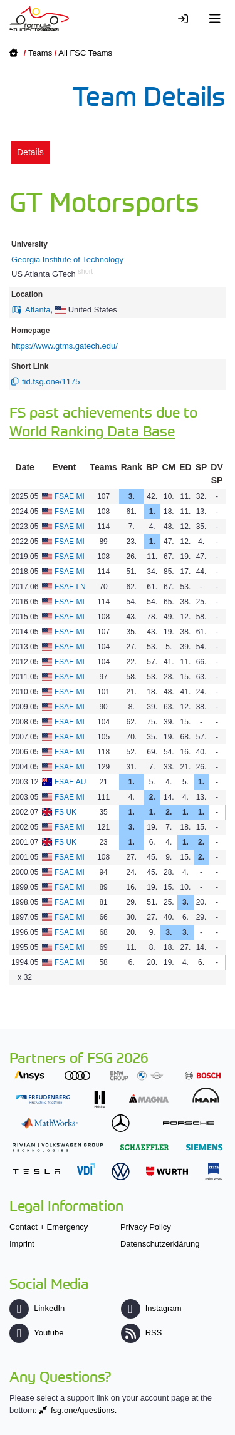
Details (30, 152)
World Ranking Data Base (92, 430)
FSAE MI (70, 496)
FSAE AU (70, 782)
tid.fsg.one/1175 (51, 381)
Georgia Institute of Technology (67, 259)
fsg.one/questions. (84, 1410)
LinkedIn (37, 1308)
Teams (40, 53)
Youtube (36, 1332)
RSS (141, 1332)
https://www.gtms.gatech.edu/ (64, 346)
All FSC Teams (85, 53)
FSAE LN (70, 586)
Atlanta (37, 309)
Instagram (151, 1308)
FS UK (65, 812)
